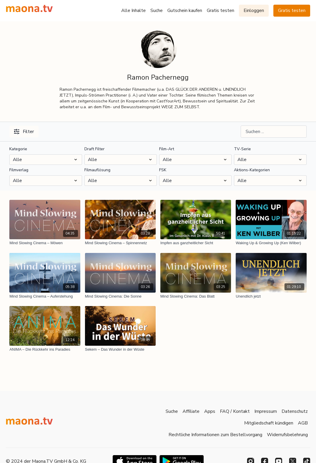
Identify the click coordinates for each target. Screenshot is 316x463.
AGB (303, 423)
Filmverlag (18, 170)
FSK (162, 170)
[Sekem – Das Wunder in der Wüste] (120, 349)
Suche (156, 10)
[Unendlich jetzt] (271, 296)
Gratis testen (220, 10)
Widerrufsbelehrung (287, 434)
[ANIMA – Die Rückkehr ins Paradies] (44, 349)
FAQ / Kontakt (235, 411)
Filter (24, 131)
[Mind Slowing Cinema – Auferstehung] (44, 296)
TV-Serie (242, 149)
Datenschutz (295, 411)
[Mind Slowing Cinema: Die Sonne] (120, 296)
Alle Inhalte (133, 10)
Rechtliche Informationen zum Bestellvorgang (215, 434)
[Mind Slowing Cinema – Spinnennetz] (120, 243)
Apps (209, 411)
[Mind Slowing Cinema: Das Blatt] (195, 296)
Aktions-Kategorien (252, 170)
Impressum (265, 411)
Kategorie (18, 149)
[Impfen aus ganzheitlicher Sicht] (195, 243)
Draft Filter (94, 149)
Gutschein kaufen (184, 10)
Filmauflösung (97, 170)
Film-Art (166, 149)
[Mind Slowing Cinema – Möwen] (44, 243)
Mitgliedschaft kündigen (268, 423)
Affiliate (191, 411)
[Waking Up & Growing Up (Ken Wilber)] (271, 243)
